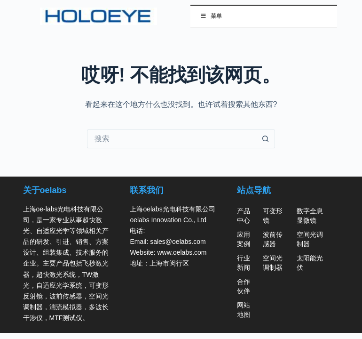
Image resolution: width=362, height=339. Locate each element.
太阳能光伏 (310, 262)
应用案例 (243, 239)
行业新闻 (243, 262)
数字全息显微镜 (310, 215)
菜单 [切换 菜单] (211, 16)
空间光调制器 (273, 262)
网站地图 (243, 309)
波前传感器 (273, 239)
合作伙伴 (243, 286)
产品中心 (243, 215)
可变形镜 (273, 215)
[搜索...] (171, 138)
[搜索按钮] (265, 138)
